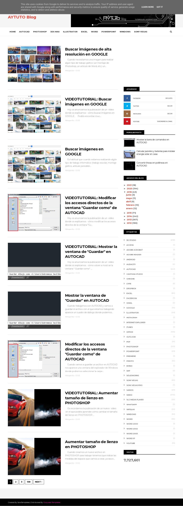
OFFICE (130, 332)
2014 (130, 216)
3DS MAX (54, 31)
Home (13, 31)
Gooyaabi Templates (51, 502)
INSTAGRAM (137, 114)
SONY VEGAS (140, 31)
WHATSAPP (132, 404)
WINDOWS (125, 31)
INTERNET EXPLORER (136, 322)
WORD (94, 31)
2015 (129, 213)
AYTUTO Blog (22, 17)
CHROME (131, 279)
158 (28, 482)
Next (38, 482)
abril (128, 201)
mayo (129, 198)
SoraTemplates (23, 502)
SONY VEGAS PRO (134, 385)
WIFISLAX (131, 409)
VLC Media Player (135, 400)
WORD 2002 (132, 429)
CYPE (129, 284)
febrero (130, 205)
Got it (160, 7)
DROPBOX (131, 288)
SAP (128, 371)
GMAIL (129, 303)
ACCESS (130, 245)
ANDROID (131, 259)
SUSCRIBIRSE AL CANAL (164, 121)
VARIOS (130, 390)
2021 (129, 185)
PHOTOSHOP (40, 31)
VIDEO (129, 395)
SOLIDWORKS (133, 375)
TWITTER (136, 106)
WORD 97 (131, 438)
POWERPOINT (109, 31)
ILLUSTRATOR (70, 31)
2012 (129, 223)
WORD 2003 (132, 433)
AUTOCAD (24, 31)
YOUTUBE (136, 121)
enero (129, 208)
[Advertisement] (149, 62)
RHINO (129, 366)
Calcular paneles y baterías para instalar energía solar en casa (156, 152)
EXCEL (84, 31)
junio (129, 195)
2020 (130, 188)
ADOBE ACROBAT (135, 250)
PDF (128, 342)
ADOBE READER (134, 255)
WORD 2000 (132, 424)
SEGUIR (169, 106)
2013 (129, 219)
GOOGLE (131, 308)
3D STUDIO (131, 240)
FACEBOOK (137, 98)
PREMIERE (131, 356)
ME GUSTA (169, 98)
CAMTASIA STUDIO (135, 274)
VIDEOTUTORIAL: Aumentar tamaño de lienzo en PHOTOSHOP (91, 398)
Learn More (147, 7)
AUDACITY (131, 264)
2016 (129, 192)
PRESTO (130, 361)
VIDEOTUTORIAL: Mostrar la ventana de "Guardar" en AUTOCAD (91, 251)
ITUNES (130, 327)
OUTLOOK (131, 337)
